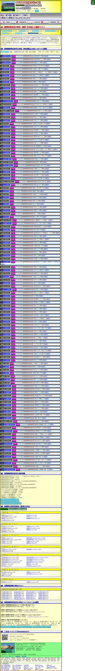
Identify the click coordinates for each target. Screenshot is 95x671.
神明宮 (6, 188)
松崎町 (32, 572)
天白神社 (7, 280)
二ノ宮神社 (7, 289)
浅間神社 (7, 236)
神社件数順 (23, 509)
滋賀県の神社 (5, 597)
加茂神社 (7, 91)
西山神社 (7, 233)
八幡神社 (7, 386)
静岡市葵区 (34, 538)
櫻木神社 (7, 133)
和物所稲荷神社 (9, 469)
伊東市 (30, 516)
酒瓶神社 (7, 168)
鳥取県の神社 (29, 598)
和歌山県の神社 (18, 598)
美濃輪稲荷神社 (9, 424)
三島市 (6, 573)
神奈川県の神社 (30, 592)
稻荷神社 (6, 69)
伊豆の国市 (8, 516)
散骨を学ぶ (26, 666)
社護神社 (7, 152)
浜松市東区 (34, 560)
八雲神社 (7, 344)
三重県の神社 (41, 595)
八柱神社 (7, 360)
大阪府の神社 (29, 597)
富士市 (5, 565)
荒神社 (6, 123)
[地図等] (46, 56)
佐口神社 (7, 130)
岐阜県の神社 (17, 595)
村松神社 (7, 255)
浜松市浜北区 (11, 560)
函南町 (32, 528)
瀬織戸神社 (7, 223)
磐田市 (6, 518)
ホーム (37, 11)
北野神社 (7, 434)
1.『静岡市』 (8, 22)
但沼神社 (7, 258)
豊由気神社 (8, 431)
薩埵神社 (7, 136)
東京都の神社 (17, 592)
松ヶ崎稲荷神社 (9, 181)
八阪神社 (7, 357)
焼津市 (6, 582)
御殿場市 (7, 531)
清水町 (31, 541)
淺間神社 (7, 246)
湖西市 (30, 529)
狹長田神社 (7, 104)
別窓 (17, 499)
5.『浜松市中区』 (37, 22)
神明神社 (7, 207)
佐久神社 (7, 127)
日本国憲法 (26, 665)
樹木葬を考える (38, 665)
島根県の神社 (41, 598)
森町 (5, 575)
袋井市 (6, 564)
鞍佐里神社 (6, 59)
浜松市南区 (10, 562)
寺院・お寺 (37, 668)
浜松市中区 (9, 559)
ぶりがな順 (4, 509)
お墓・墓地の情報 (51, 666)
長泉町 (8, 549)
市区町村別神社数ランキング (8, 499)
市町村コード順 (13, 509)
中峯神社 (7, 262)
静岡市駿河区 (35, 539)
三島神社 (7, 140)
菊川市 (6, 529)
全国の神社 (5, 33)
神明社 (6, 197)
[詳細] (13, 56)
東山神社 (7, 286)
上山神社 (7, 185)
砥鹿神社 (7, 283)
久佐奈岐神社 (8, 101)
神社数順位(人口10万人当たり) (8, 501)
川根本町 (8, 528)
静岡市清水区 (10, 539)
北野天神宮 (8, 444)
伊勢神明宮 (6, 62)
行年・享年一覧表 (39, 666)
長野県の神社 (5, 595)
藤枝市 (31, 564)
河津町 (31, 526)
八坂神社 (7, 347)
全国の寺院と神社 (7, 31)
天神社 (6, 276)
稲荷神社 (6, 66)
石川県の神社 (17, 593)
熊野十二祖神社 (9, 111)
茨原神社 (7, 85)
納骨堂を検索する (5, 668)
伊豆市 (30, 515)
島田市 (6, 541)
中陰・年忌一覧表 (16, 668)
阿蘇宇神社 (6, 56)
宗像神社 (7, 172)
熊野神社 (7, 114)
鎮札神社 (7, 270)
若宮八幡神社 (8, 162)
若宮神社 (7, 156)
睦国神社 (7, 450)
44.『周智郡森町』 (52, 22)
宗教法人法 (49, 665)
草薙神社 (7, 252)
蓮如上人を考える (16, 666)
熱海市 (6, 515)
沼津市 (6, 551)
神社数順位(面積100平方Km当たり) (9, 503)
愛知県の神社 (29, 595)
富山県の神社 (5, 593)
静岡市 (6, 538)
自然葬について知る (28, 668)
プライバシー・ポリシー (7, 656)
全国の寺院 (22, 31)
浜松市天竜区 (36, 557)
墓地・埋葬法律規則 (5, 665)
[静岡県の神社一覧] (19, 51)
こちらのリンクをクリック (31, 611)
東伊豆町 (33, 562)
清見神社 (7, 226)
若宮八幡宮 (7, 159)
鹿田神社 (7, 143)
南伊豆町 (33, 573)
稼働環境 (18, 656)
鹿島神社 (7, 146)
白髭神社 (7, 296)
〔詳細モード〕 (5, 51)
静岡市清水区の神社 (33, 33)
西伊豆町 (32, 549)
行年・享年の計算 (5, 669)
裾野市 (30, 543)
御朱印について (16, 669)
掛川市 (6, 526)
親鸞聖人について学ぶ (52, 668)
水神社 (6, 217)
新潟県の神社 (41, 592)
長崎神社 (7, 267)
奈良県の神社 (5, 598)
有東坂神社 (8, 460)
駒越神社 (7, 107)
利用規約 (24, 656)
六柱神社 (7, 463)
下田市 (6, 543)
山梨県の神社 (41, 593)
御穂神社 (7, 120)
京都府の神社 (17, 597)
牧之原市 (7, 572)
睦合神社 (7, 447)
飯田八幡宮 (8, 421)
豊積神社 (7, 427)
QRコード (14, 636)
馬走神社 (7, 292)
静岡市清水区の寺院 (50, 31)
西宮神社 (7, 229)
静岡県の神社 (18, 33)
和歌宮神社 (8, 466)
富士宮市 (32, 565)
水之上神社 (7, 220)
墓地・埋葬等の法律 (5, 666)
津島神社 (7, 273)
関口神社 (7, 94)
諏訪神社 (7, 210)
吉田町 (31, 582)
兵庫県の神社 (41, 597)
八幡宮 (6, 363)
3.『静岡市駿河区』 (22, 22)
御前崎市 (32, 518)
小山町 (7, 520)
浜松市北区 (9, 557)
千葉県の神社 (5, 592)
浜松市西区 (33, 559)
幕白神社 (7, 453)
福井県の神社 (29, 593)
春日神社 (7, 178)
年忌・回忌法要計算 (17, 665)
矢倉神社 (7, 456)
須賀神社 (7, 213)
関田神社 (7, 98)
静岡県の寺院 (35, 31)
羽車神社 (7, 88)
